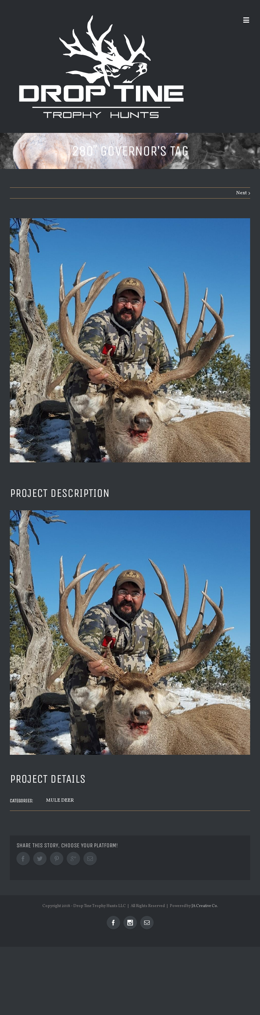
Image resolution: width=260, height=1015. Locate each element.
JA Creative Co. (204, 906)
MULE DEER (60, 800)
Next (241, 193)
